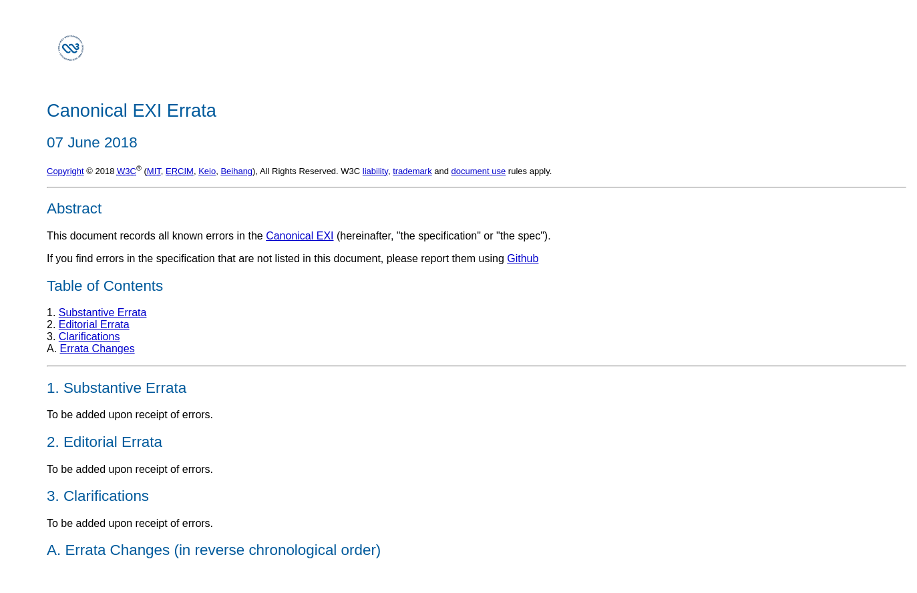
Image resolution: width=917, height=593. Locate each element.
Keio (207, 171)
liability (375, 171)
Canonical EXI (299, 235)
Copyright (65, 171)
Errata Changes (97, 348)
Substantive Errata (103, 312)
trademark (412, 171)
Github (522, 258)
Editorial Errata (94, 324)
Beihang (236, 171)
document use (478, 171)
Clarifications (89, 336)
